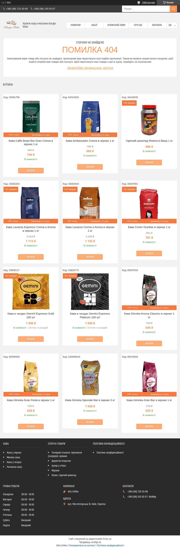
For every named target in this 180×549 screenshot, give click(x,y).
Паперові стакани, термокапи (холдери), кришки (65, 454)
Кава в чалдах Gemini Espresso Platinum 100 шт (90, 315)
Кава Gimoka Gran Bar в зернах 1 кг (149, 400)
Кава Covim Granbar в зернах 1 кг (149, 227)
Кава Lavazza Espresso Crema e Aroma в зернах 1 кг (30, 228)
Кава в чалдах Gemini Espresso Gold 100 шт (31, 315)
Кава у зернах (14, 452)
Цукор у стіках (59, 465)
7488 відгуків (148, 2)
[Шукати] (173, 9)
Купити (31, 170)
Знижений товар (116, 25)
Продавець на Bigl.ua (90, 542)
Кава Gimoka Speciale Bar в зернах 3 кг (90, 400)
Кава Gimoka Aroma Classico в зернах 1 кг (149, 315)
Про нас (138, 25)
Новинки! (76, 25)
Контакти (157, 25)
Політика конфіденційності (110, 452)
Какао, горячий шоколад (64, 475)
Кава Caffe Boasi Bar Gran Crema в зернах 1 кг (31, 142)
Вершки (55, 470)
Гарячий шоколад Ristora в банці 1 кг (149, 140)
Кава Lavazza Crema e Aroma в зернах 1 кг (90, 228)
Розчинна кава (14, 467)
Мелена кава (13, 457)
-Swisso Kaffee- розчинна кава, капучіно (90, 68)
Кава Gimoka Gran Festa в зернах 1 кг (31, 400)
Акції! (94, 25)
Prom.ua (107, 539)
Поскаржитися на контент (82, 545)
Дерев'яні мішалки (61, 461)
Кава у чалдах (14, 462)
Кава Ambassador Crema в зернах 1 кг (90, 140)
